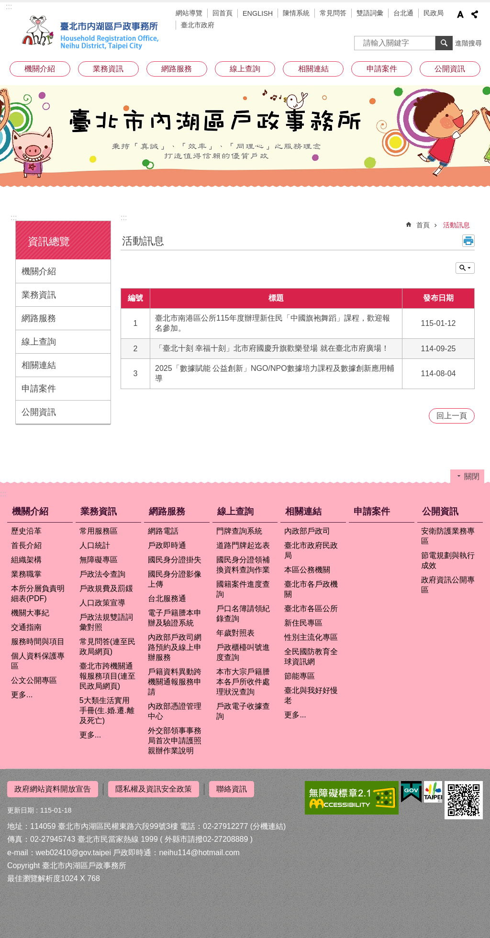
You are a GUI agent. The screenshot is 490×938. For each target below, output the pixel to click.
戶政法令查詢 (102, 574)
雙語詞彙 (369, 13)
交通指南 (26, 627)
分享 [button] (475, 14)
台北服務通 (167, 598)
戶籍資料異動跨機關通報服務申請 (174, 682)
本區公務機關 (307, 570)
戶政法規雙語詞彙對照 (106, 622)
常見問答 (333, 13)
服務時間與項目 (38, 641)
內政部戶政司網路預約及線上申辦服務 (174, 647)
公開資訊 (449, 69)
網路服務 (176, 69)
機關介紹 (39, 69)
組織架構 (26, 560)
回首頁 (222, 13)
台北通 (403, 13)
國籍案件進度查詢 (243, 589)
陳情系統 (296, 13)
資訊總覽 (49, 241)
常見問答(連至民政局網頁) (107, 646)
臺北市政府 (197, 25)
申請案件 (382, 69)
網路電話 (163, 531)
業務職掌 (26, 574)
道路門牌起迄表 (243, 545)
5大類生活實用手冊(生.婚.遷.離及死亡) (106, 710)
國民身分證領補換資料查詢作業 (243, 565)
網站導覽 (189, 13)
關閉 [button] (465, 268)
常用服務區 (98, 531)
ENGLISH (258, 13)
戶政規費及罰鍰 (106, 588)
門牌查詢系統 (239, 531)
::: (9, 6)
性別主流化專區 (311, 637)
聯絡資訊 (231, 789)
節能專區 (299, 676)
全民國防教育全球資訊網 (311, 657)
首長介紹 (26, 545)
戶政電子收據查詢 (243, 711)
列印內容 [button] (468, 240)
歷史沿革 (26, 531)
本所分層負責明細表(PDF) (38, 593)
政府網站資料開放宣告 (52, 789)
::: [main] (124, 217)
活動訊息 (456, 225)
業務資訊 (108, 69)
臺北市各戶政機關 (311, 589)
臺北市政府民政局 (311, 550)
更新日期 (20, 810)
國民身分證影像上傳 (174, 579)
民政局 (433, 13)
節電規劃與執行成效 (448, 560)
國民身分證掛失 (174, 560)
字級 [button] (460, 14)
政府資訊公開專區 (448, 585)
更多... (22, 695)
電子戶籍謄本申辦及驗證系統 (174, 618)
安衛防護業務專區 (448, 536)
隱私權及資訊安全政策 (153, 789)
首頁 (423, 225)
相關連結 (313, 69)
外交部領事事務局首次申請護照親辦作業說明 (174, 740)
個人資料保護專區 (38, 661)
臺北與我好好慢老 (311, 695)
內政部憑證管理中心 (174, 711)
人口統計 (94, 545)
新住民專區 (303, 623)
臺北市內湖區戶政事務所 (92, 32)
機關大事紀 (30, 613)
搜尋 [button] (444, 43)
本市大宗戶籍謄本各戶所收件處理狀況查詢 (243, 682)
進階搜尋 (468, 43)
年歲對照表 (235, 633)
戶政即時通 (167, 545)
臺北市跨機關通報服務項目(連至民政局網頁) (107, 676)
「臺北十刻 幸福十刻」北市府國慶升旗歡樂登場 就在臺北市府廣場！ (272, 348)
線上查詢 (245, 69)
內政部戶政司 (307, 531)
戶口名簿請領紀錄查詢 (243, 613)
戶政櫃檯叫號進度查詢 (243, 652)
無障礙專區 (98, 560)
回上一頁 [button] (451, 416)
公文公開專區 (34, 680)
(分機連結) (268, 826)
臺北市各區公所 (311, 608)
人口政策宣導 (102, 603)
